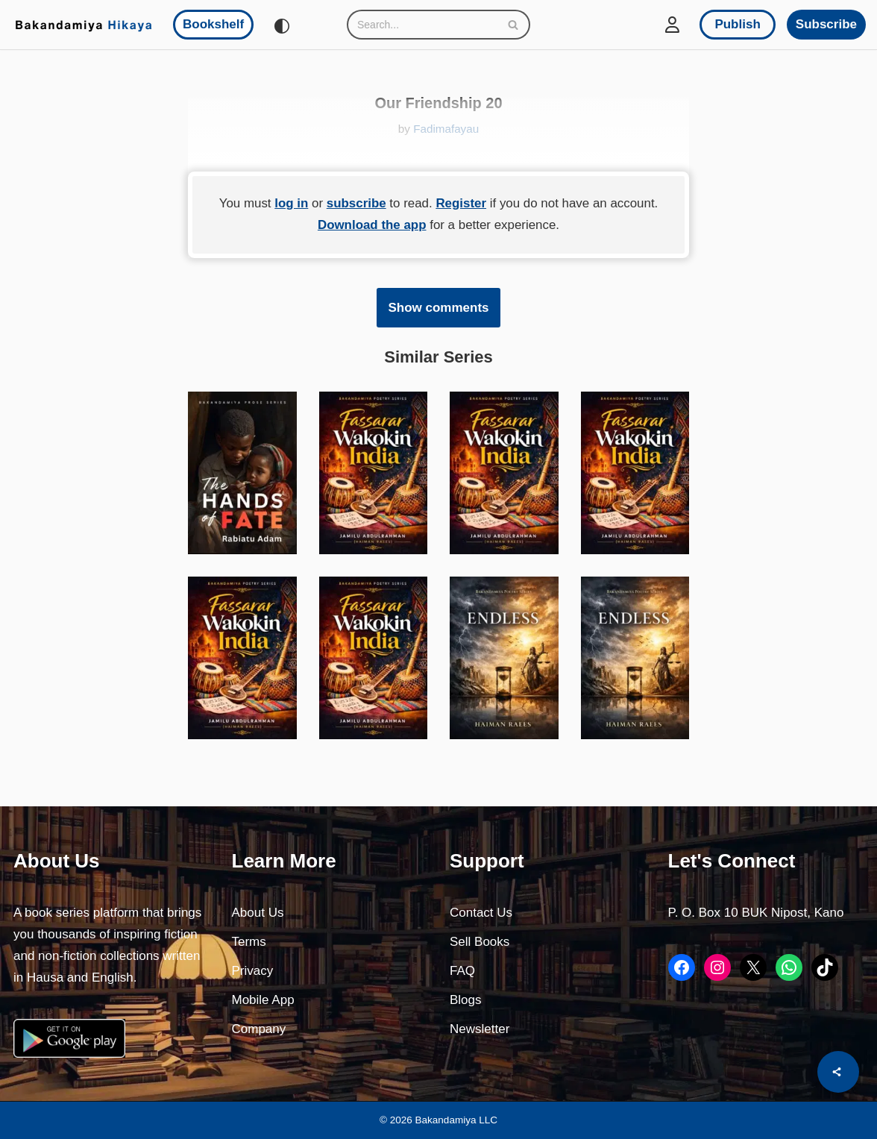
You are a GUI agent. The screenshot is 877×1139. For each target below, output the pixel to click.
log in (290, 203)
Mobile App (263, 1001)
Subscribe (826, 24)
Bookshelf (213, 24)
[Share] (838, 1072)
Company (259, 1030)
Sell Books (479, 942)
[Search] (422, 25)
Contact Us (481, 913)
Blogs (466, 1001)
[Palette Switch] (281, 26)
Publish (737, 24)
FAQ (462, 971)
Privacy (253, 971)
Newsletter (479, 1030)
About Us (258, 913)
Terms (249, 942)
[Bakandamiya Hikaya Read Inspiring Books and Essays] (83, 24)
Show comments (438, 308)
